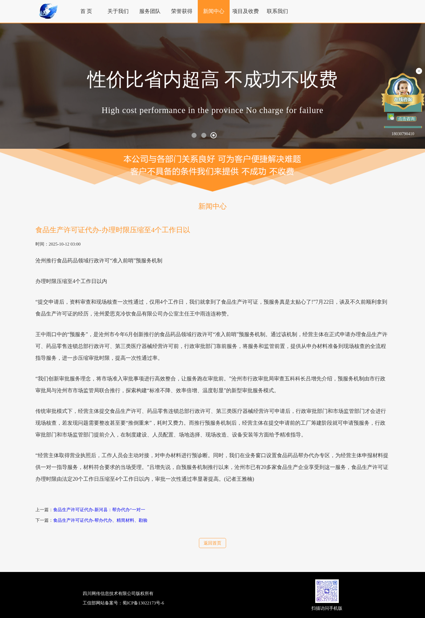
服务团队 (150, 11)
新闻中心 (213, 11)
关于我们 (118, 11)
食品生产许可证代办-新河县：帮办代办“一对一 (99, 509)
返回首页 (212, 543)
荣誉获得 (181, 11)
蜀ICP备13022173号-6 (143, 603)
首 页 (86, 11)
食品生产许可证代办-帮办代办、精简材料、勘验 (100, 520)
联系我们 (277, 11)
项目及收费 (245, 11)
